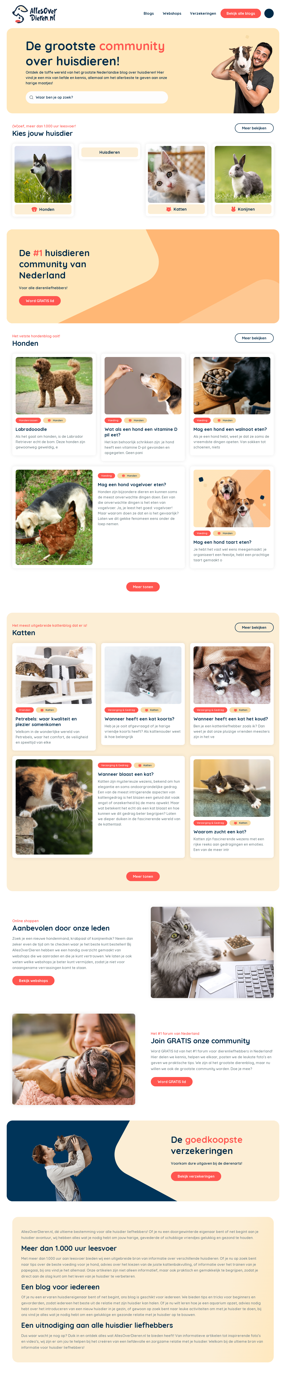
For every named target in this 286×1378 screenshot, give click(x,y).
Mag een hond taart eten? (222, 542)
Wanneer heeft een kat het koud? (230, 719)
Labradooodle (31, 429)
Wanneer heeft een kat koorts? (139, 719)
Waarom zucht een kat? (219, 831)
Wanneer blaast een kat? (126, 774)
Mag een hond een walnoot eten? (230, 429)
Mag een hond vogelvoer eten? (132, 484)
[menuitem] (132, 14)
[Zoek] (269, 13)
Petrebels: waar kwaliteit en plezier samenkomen (46, 721)
